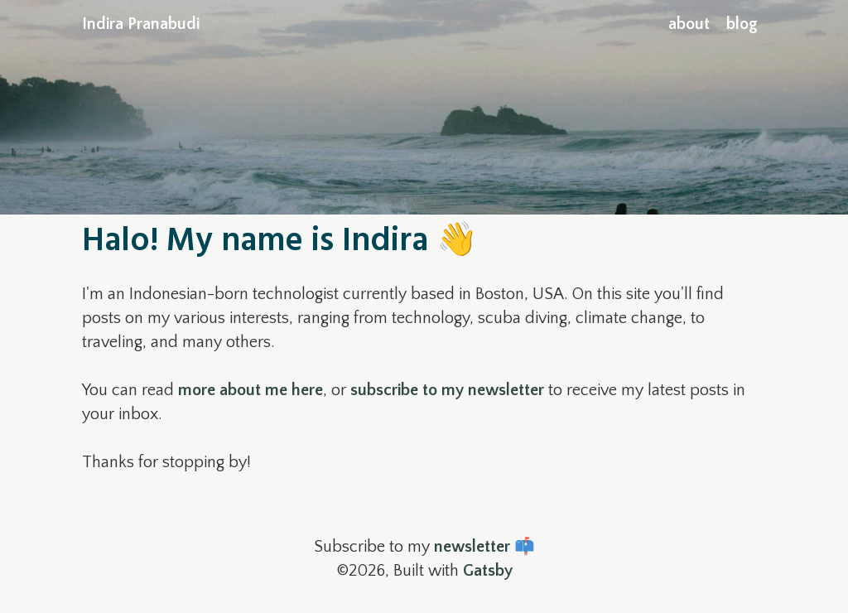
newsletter (472, 547)
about (689, 24)
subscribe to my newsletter (447, 390)
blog (742, 24)
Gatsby (488, 571)
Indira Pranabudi (141, 24)
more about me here (250, 390)
